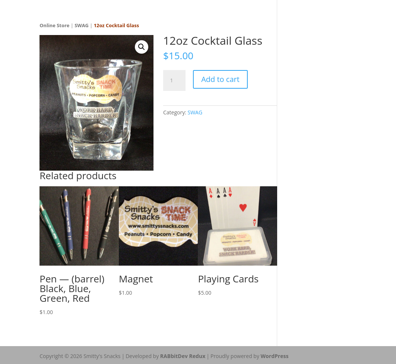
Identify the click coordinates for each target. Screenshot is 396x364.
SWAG (82, 25)
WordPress (275, 356)
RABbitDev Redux (182, 356)
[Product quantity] (174, 80)
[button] (141, 47)
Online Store (54, 25)
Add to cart (220, 79)
